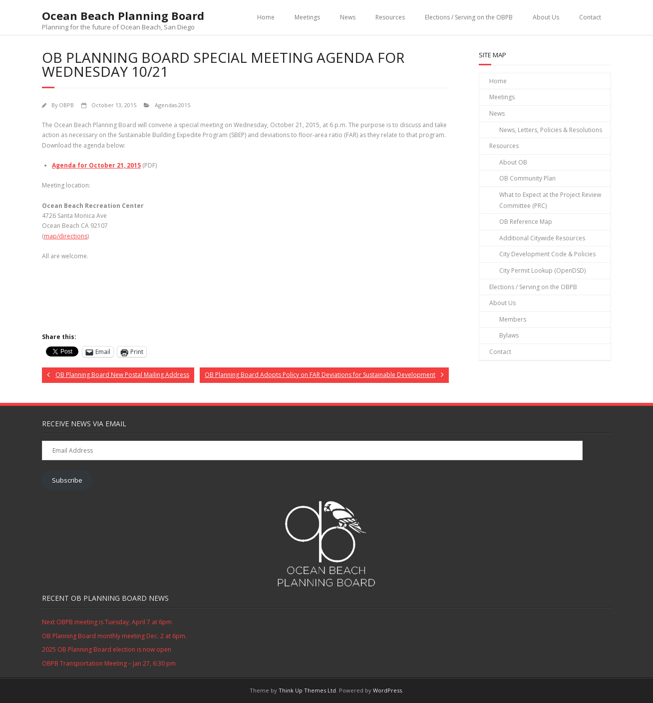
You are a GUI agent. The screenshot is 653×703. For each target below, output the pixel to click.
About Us (546, 17)
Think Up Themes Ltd (307, 690)
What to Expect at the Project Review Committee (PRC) (550, 200)
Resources (390, 17)
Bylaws (509, 335)
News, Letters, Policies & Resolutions (550, 130)
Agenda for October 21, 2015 (96, 165)
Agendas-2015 (172, 105)
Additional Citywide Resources (542, 238)
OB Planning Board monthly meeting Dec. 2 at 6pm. (114, 636)
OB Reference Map (525, 221)
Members (512, 319)
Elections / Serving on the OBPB (469, 17)
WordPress (387, 690)
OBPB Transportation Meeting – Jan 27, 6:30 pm (109, 663)
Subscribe (67, 480)
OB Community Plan (527, 178)
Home (266, 17)
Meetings (307, 17)
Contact (590, 17)
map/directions (65, 236)
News (347, 17)
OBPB (66, 105)
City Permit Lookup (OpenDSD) (542, 270)
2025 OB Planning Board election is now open (106, 649)
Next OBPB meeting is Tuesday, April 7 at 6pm (107, 622)
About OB (513, 162)
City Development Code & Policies (547, 254)
